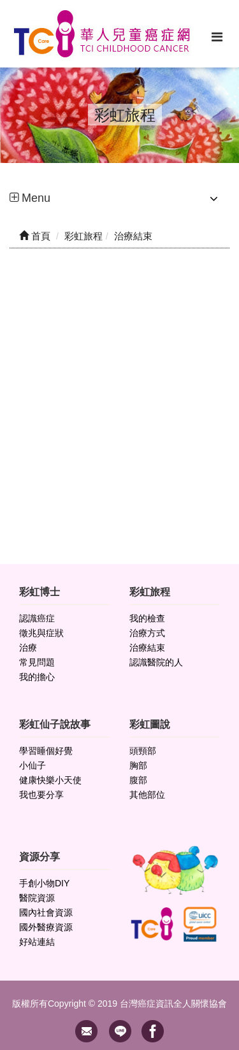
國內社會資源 (46, 912)
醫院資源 (37, 898)
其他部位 (147, 795)
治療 (28, 647)
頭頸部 (142, 751)
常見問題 (37, 662)
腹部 (138, 780)
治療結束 (147, 647)
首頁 (34, 236)
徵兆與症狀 (41, 633)
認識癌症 (37, 618)
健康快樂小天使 (50, 780)
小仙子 (32, 765)
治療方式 (147, 633)
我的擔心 (37, 677)
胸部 (138, 765)
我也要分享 (41, 795)
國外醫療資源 (46, 927)
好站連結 (37, 942)
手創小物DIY (44, 883)
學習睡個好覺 (46, 751)
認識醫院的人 (156, 662)
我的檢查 (147, 618)
